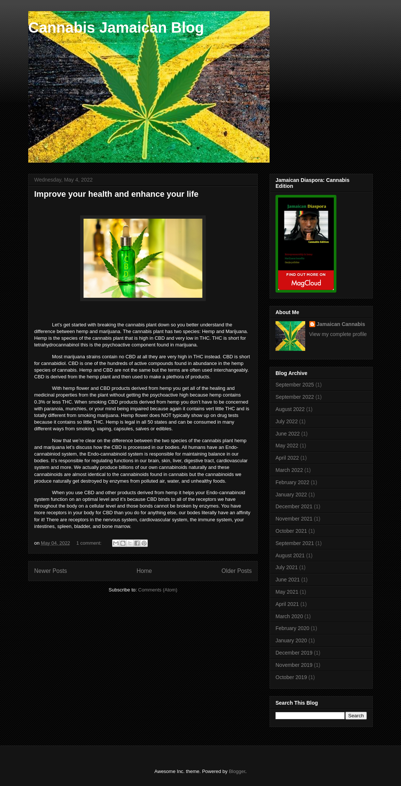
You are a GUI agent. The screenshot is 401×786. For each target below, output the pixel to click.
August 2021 (290, 555)
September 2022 (295, 397)
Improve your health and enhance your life (116, 194)
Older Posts (237, 571)
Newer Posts (50, 571)
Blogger (237, 771)
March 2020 (289, 616)
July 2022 (287, 421)
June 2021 (288, 580)
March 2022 (289, 470)
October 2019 (291, 677)
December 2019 (294, 653)
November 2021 (294, 519)
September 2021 (295, 543)
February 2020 (292, 628)
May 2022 (287, 446)
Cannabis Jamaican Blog (116, 27)
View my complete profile (338, 334)
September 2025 (295, 385)
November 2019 (294, 665)
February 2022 (292, 482)
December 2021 (294, 506)
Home (144, 571)
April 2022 (287, 458)
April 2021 (287, 604)
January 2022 (291, 495)
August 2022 (290, 409)
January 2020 (291, 640)
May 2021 (287, 592)
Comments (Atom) (157, 590)
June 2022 (288, 434)
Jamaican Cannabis (341, 324)
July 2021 (287, 567)
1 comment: (89, 543)
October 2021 (291, 531)
